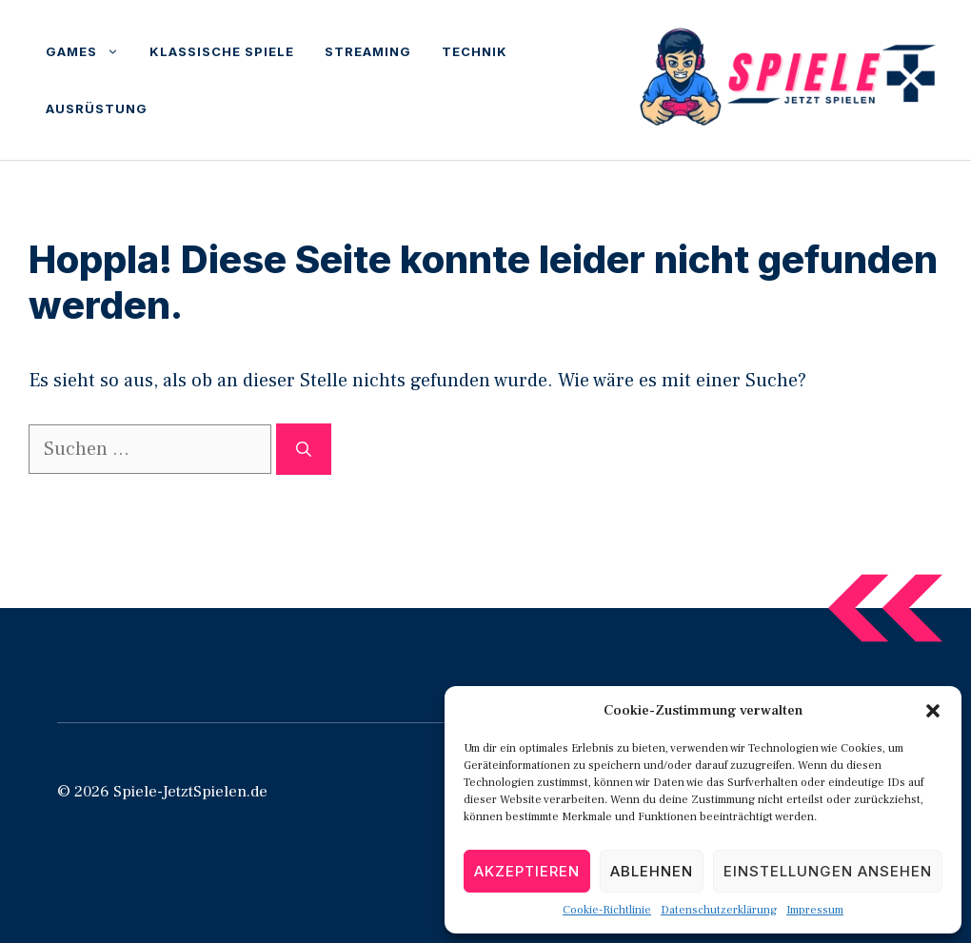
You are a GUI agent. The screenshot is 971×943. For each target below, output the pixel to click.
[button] (932, 710)
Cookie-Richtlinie (607, 910)
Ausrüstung (97, 108)
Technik (474, 51)
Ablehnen (651, 871)
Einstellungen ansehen (827, 871)
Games (90, 51)
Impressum (814, 910)
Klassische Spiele (221, 51)
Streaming (368, 51)
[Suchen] (303, 449)
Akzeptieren (527, 871)
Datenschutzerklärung (719, 910)
